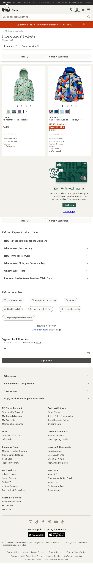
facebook (43, 522)
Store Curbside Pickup (58, 420)
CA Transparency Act (73, 556)
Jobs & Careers (9, 474)
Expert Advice (54, 451)
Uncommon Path (56, 459)
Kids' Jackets (19, 31)
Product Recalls (53, 556)
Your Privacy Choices (34, 552)
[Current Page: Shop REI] (7, 2)
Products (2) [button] (10, 46)
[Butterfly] (5, 111)
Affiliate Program (10, 486)
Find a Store (7, 505)
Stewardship (54, 490)
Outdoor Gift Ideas (11, 435)
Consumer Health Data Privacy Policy (26, 556)
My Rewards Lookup (12, 416)
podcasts (62, 522)
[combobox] (46, 17)
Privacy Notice (55, 552)
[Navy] (22, 111)
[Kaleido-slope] (51, 111)
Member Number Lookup (14, 451)
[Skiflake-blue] (62, 111)
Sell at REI (6, 482)
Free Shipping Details (58, 439)
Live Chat (6, 509)
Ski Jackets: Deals (13, 300)
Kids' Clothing (7, 31)
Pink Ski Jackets (12, 309)
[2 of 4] (21, 106)
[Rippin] (67, 111)
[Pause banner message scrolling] (84, 24)
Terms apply (69, 211)
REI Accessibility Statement (57, 559)
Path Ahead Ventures (58, 462)
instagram (30, 522)
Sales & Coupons (56, 435)
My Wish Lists (8, 420)
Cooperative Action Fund (60, 478)
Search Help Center (11, 501)
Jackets (70, 300)
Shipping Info (54, 424)
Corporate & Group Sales (14, 490)
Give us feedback (40, 329)
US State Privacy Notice (76, 552)
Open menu (88, 9)
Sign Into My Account (12, 412)
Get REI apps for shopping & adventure (46, 529)
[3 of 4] (26, 106)
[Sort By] (69, 56)
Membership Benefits (12, 424)
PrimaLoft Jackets (70, 309)
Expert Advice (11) (31, 46)
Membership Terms (33, 559)
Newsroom (53, 482)
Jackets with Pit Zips (40, 309)
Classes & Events (56, 455)
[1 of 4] (17, 106)
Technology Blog (56, 486)
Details (38, 342)
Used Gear (7, 459)
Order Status (54, 412)
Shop (15, 10)
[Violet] (16, 111)
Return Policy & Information (61, 416)
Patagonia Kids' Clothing (43, 300)
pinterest (50, 522)
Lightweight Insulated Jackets (18, 317)
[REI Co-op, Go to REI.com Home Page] (6, 9)
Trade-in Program (10, 462)
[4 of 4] (30, 106)
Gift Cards (7, 439)
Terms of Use (13, 552)
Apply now (69, 205)
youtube (56, 522)
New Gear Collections (12, 455)
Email (4, 348)
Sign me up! (46, 360)
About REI (52, 474)
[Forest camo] (11, 111)
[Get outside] (56, 111)
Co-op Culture (9, 478)
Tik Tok (37, 522)
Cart (82, 9)
